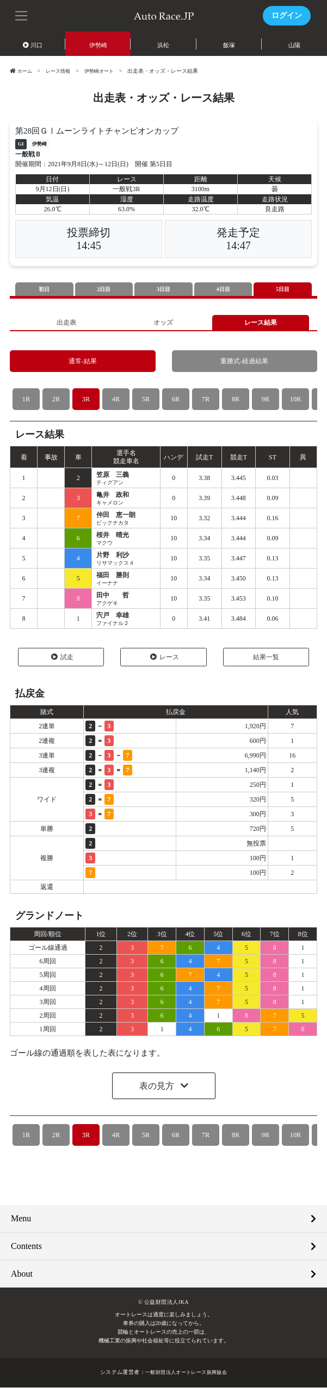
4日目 (223, 289)
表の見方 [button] (157, 1087)
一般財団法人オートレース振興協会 (186, 1373)
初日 (44, 289)
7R (205, 400)
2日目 (104, 289)
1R (26, 400)
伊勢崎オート (105, 71)
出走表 (66, 323)
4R (116, 400)
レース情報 (61, 71)
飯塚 (229, 45)
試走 (62, 657)
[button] (22, 15)
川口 (32, 45)
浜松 (163, 45)
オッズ (163, 323)
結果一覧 (266, 657)
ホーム (22, 71)
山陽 (294, 45)
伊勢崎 (98, 45)
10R (295, 400)
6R (175, 400)
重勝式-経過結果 (244, 362)
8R (235, 400)
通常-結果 (82, 362)
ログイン (287, 15)
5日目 (283, 289)
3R (86, 400)
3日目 (163, 289)
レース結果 (260, 323)
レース (164, 657)
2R (56, 400)
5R (145, 400)
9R (265, 400)
